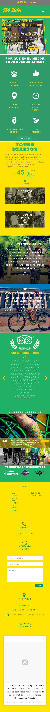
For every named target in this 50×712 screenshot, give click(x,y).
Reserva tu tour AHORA (33, 47)
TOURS (14, 496)
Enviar (39, 585)
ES (31, 2)
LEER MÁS (25, 138)
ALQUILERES (14, 498)
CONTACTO (14, 510)
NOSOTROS (14, 503)
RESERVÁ (14, 513)
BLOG (14, 508)
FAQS (14, 505)
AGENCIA (14, 500)
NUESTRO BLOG (45, 441)
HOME (14, 493)
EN (34, 2)
